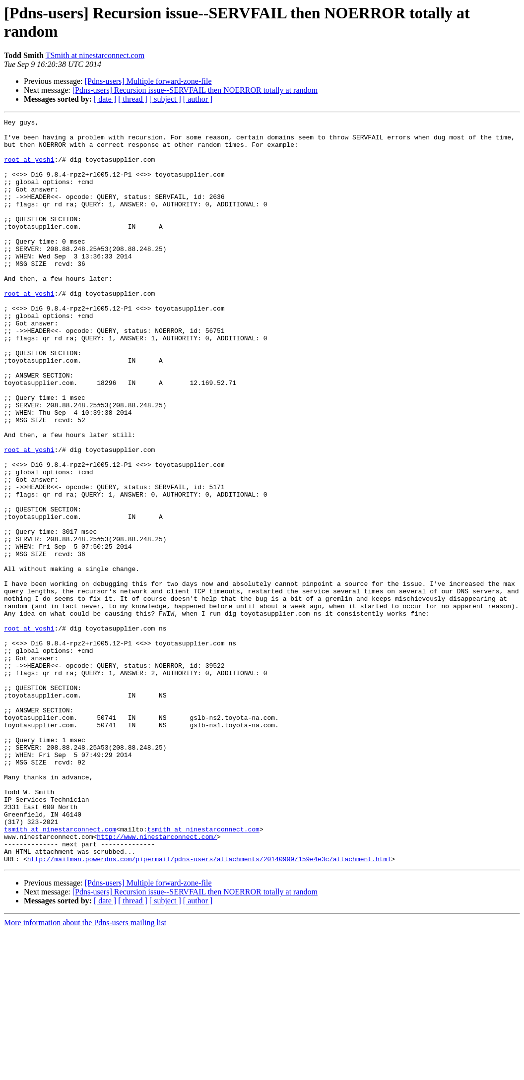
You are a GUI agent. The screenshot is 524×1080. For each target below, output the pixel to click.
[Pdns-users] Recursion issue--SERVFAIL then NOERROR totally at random (195, 90)
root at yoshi (29, 168)
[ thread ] (132, 99)
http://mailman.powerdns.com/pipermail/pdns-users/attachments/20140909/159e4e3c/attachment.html (209, 1007)
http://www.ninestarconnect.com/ (157, 980)
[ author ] (198, 99)
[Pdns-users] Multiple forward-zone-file (148, 81)
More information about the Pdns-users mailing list (85, 1071)
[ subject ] (165, 99)
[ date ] (105, 99)
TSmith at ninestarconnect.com (95, 55)
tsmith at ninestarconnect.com (60, 971)
